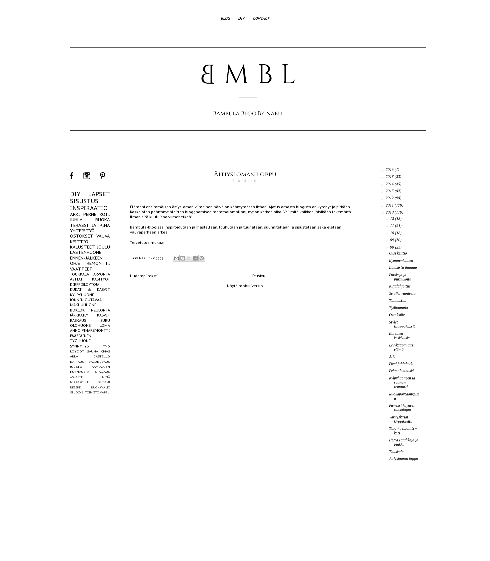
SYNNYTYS (79, 346)
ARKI (75, 214)
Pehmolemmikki (401, 370)
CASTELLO (101, 356)
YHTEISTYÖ (82, 231)
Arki (392, 356)
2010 (390, 212)
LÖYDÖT (77, 351)
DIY (241, 18)
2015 (390, 176)
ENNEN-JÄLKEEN (86, 258)
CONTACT (261, 18)
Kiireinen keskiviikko (400, 335)
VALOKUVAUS (99, 361)
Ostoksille (397, 314)
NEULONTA (100, 310)
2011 (390, 205)
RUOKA (102, 220)
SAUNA (92, 351)
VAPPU (105, 392)
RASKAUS (78, 320)
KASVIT (103, 315)
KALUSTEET (82, 247)
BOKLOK (77, 310)
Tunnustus (397, 300)
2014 (390, 184)
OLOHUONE (80, 325)
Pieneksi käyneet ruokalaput (402, 407)
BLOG (225, 18)
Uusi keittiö (398, 253)
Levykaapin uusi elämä (401, 347)
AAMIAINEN (101, 366)
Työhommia (398, 307)
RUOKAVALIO (100, 387)
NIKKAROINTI (79, 382)
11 (392, 225)
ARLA (74, 356)
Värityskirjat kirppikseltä (400, 419)
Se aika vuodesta (402, 293)
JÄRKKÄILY (79, 315)
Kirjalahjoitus (400, 286)
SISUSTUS (84, 201)
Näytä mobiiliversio (245, 285)
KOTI (105, 214)
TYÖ (106, 346)
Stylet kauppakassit (402, 324)
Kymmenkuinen (401, 260)
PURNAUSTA (79, 371)
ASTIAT (76, 279)
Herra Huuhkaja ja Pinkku (403, 442)
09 (392, 240)
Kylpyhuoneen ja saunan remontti (402, 382)
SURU (105, 320)
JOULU (103, 247)
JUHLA (76, 220)
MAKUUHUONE (83, 304)
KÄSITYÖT (101, 279)
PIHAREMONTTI (96, 330)
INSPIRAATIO (89, 208)
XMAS (105, 351)
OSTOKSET (81, 236)
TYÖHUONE (80, 340)
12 (392, 218)
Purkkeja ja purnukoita (400, 277)
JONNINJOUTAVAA (86, 299)
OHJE (75, 263)
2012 (390, 198)
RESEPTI (75, 387)
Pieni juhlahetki (401, 363)
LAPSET (99, 194)
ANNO (75, 330)
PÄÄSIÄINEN (80, 335)
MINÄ (106, 377)
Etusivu (258, 276)
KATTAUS (77, 361)
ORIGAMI (104, 382)
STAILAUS (102, 371)
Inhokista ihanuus (403, 267)
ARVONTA (101, 274)
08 (392, 247)
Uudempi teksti (144, 276)
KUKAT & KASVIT (90, 289)
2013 (390, 191)
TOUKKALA (79, 274)
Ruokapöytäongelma (404, 396)
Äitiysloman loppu (245, 174)
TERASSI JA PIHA (90, 225)
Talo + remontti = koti (403, 430)
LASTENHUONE (85, 252)
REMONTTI (98, 263)
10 (392, 233)
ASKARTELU (78, 377)
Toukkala (396, 451)
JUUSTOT (77, 366)
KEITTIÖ (79, 242)
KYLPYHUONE (82, 294)
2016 (390, 169)
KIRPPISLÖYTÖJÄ (84, 284)
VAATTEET (81, 269)
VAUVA (103, 236)
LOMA (105, 325)
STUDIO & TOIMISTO (84, 392)
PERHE (89, 214)
